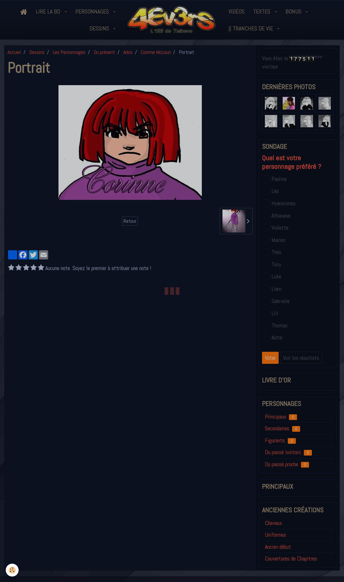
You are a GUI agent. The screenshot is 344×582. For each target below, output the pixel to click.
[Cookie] (12, 570)
